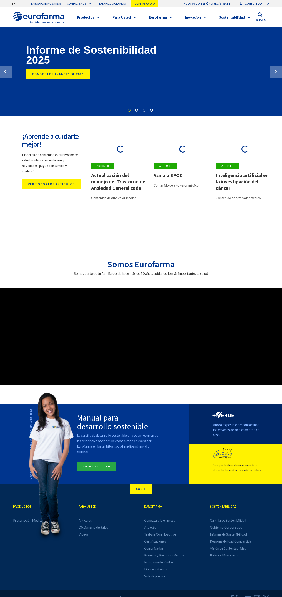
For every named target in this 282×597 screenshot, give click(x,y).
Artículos (85, 520)
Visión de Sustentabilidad (228, 548)
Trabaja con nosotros (45, 3)
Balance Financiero (224, 555)
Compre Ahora (145, 3)
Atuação (150, 527)
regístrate (221, 3)
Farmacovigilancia (112, 3)
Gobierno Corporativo (226, 527)
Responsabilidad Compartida (230, 541)
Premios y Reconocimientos (164, 555)
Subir (141, 488)
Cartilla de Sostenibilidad (228, 520)
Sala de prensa (154, 576)
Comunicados (154, 548)
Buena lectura (96, 466)
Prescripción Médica (28, 520)
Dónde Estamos (155, 569)
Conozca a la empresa (159, 520)
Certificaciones (155, 541)
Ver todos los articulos (51, 184)
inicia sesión (201, 3)
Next (276, 72)
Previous (6, 72)
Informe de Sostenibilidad (228, 534)
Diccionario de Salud (93, 527)
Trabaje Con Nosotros (160, 534)
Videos (84, 534)
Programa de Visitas (159, 562)
